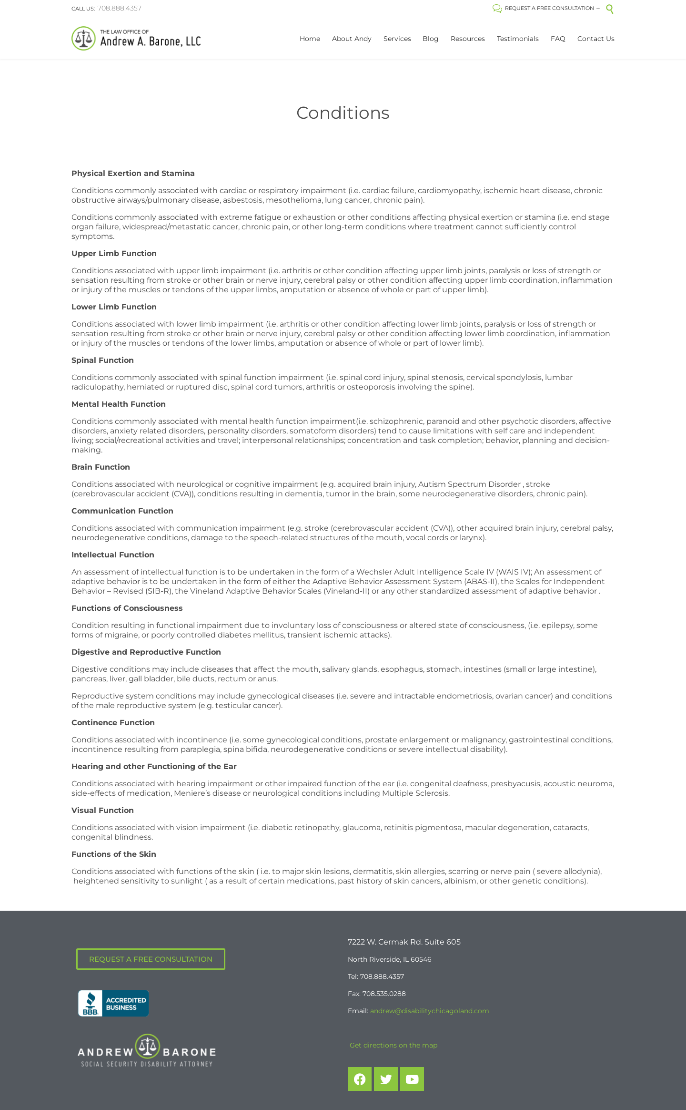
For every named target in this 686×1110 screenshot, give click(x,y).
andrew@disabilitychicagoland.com (429, 1011)
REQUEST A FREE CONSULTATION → (547, 8)
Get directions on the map (392, 1045)
